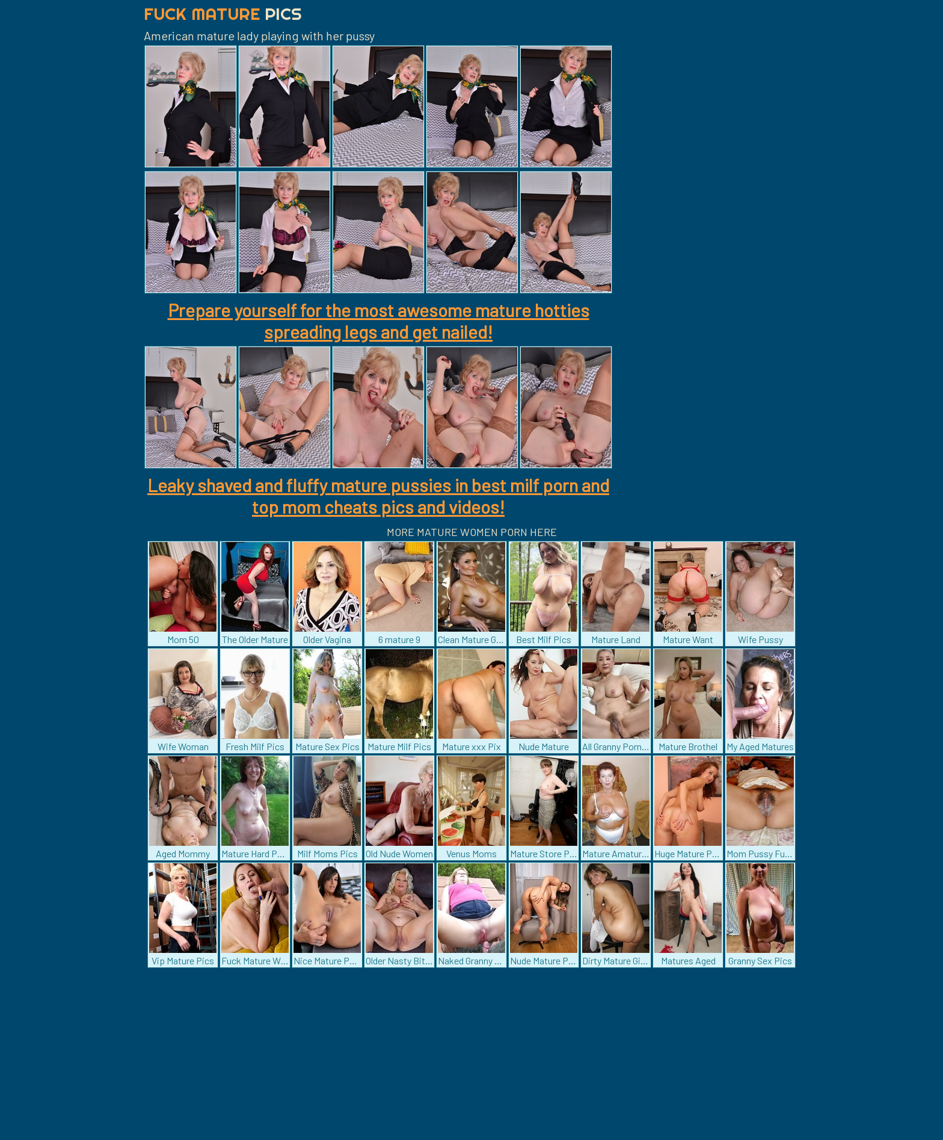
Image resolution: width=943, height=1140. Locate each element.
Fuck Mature (223, 13)
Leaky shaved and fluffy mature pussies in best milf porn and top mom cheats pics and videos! (378, 495)
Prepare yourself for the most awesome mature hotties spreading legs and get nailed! (378, 320)
